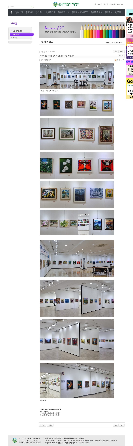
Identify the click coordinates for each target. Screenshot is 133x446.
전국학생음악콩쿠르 (80, 12)
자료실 (118, 12)
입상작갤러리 (96, 12)
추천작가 (39, 12)
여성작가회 (50, 12)
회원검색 (108, 12)
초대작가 (29, 12)
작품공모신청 (63, 12)
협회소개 (19, 12)
